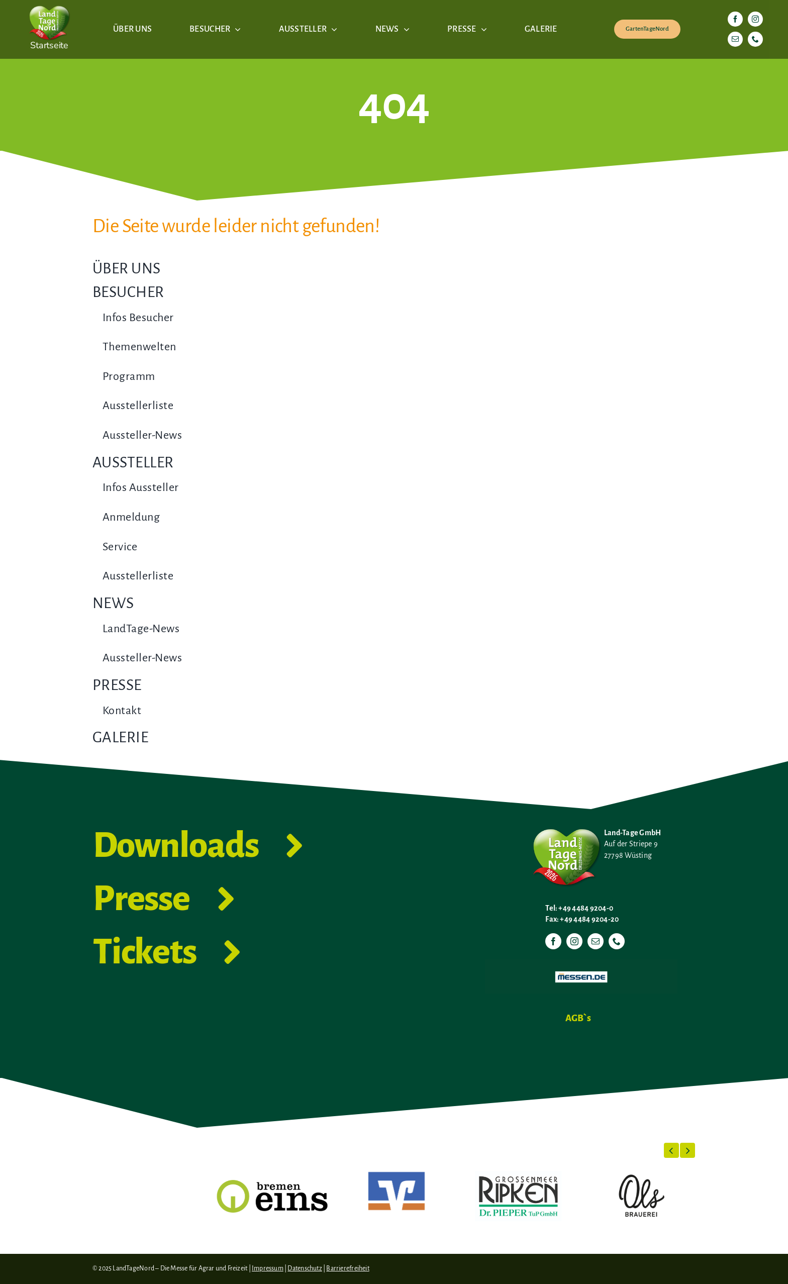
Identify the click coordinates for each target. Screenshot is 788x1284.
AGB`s (578, 1018)
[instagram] (755, 19)
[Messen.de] (581, 963)
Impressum (267, 1268)
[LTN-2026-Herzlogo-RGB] (49, 4)
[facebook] (735, 19)
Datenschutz (304, 1268)
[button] (671, 1150)
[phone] (755, 39)
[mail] (735, 39)
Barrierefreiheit (347, 1268)
